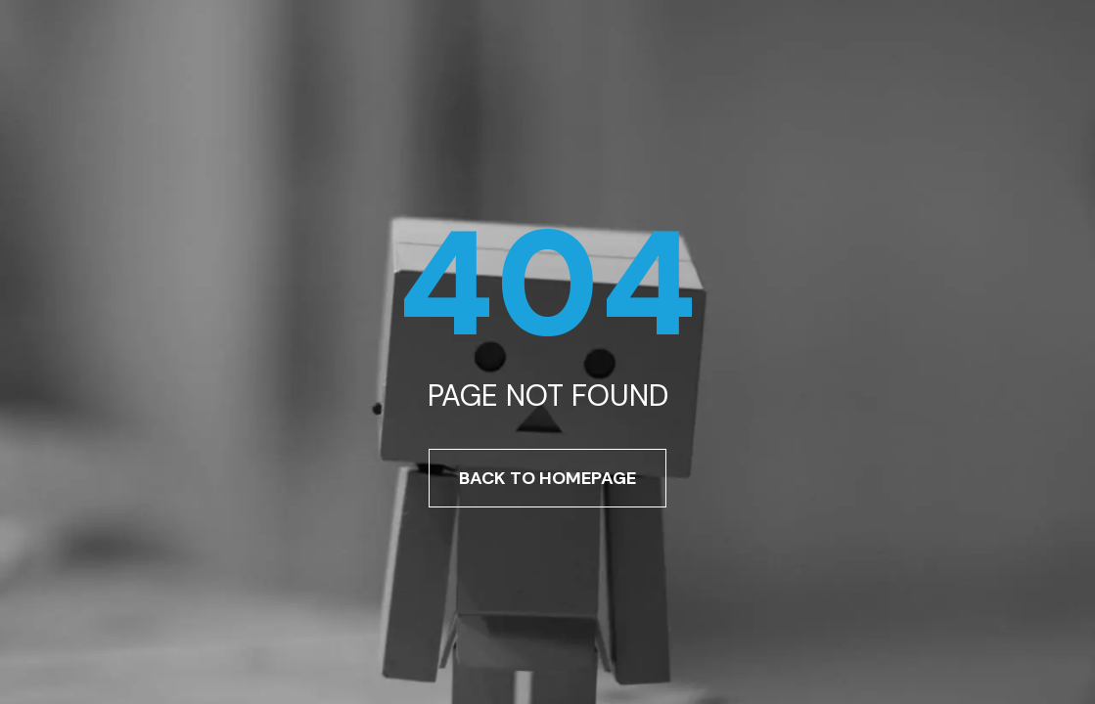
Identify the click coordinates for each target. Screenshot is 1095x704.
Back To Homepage (547, 478)
